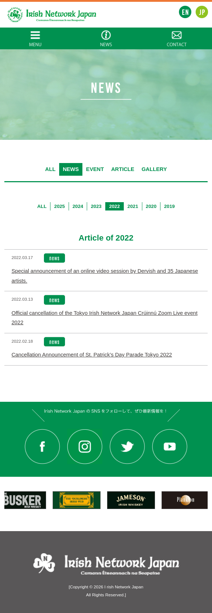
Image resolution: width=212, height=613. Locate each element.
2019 (169, 206)
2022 (114, 206)
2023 (96, 206)
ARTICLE (122, 169)
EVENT (95, 169)
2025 (59, 206)
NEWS (71, 169)
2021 (132, 206)
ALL (50, 169)
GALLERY (154, 169)
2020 (151, 206)
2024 (78, 206)
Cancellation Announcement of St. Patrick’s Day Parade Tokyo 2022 (92, 355)
